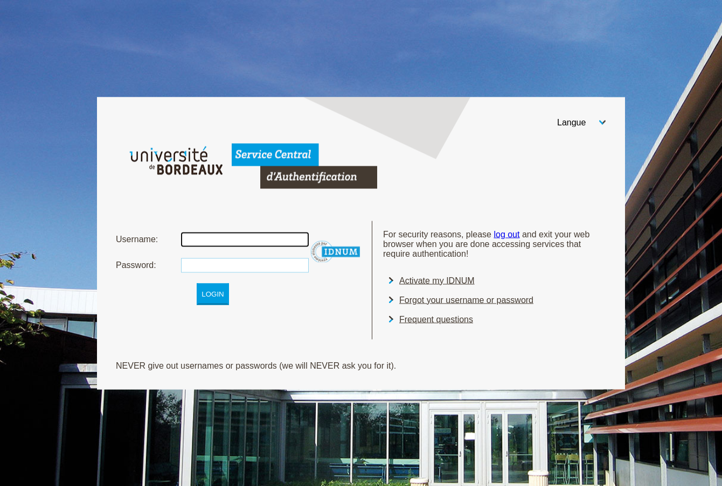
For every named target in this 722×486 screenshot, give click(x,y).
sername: (137, 238)
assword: (136, 264)
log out (506, 233)
